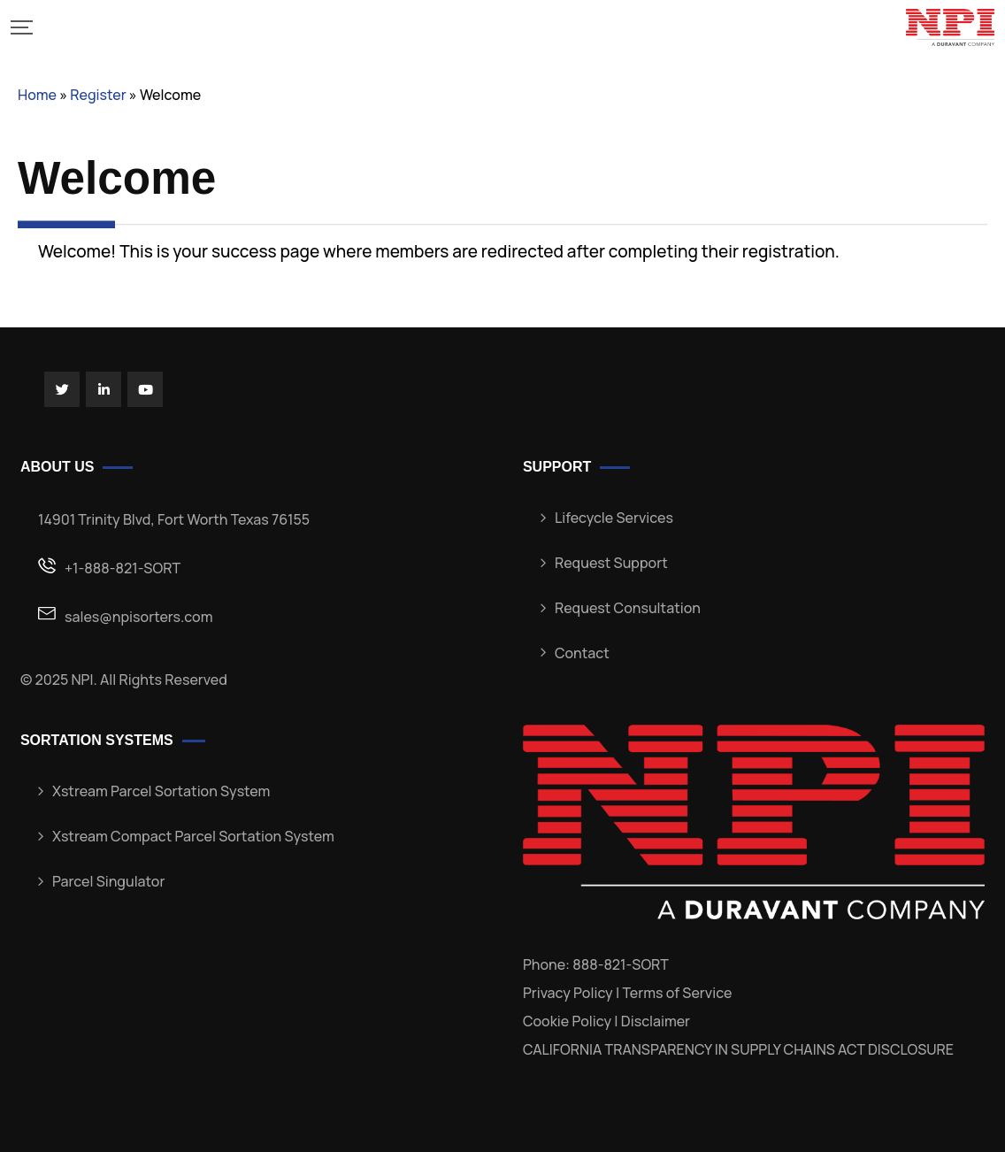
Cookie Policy (567, 1021)
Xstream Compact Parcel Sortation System (193, 836)
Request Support (611, 562)
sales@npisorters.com (139, 616)
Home (37, 94)
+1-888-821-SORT (122, 568)
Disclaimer (655, 1021)
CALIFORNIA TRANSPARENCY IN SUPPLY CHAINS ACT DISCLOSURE (738, 1049)
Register (98, 94)
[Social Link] (62, 389)
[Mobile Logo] (950, 27)
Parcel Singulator (108, 881)
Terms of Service (677, 992)
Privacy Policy (568, 992)
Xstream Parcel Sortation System (161, 791)
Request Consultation (628, 608)
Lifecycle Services (614, 517)
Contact (582, 653)
